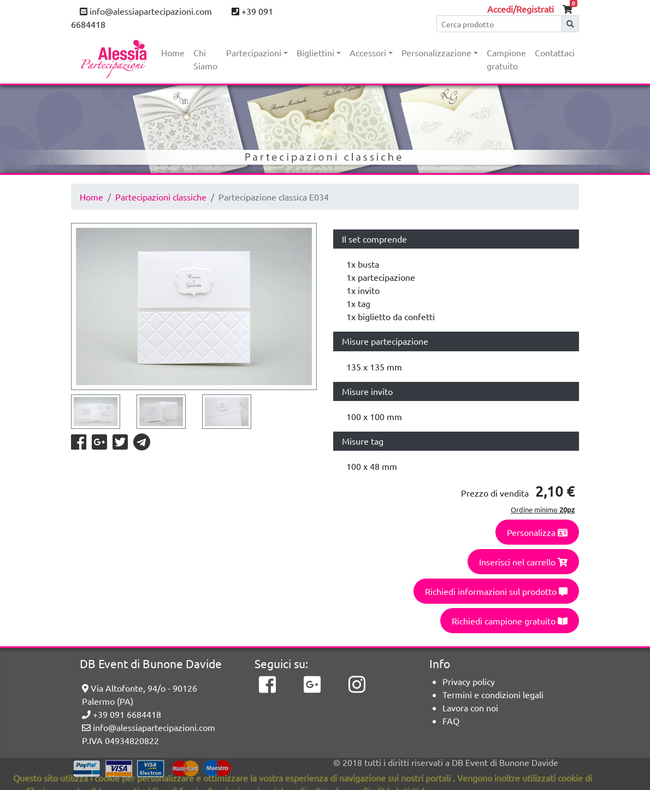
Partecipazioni (253, 52)
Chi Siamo (205, 59)
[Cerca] (499, 23)
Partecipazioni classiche (160, 196)
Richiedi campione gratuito (510, 620)
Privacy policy (468, 681)
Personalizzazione (436, 52)
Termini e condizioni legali (492, 694)
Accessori (368, 52)
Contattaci (555, 52)
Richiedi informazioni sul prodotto (496, 591)
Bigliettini (315, 52)
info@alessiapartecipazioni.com (146, 10)
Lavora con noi (470, 707)
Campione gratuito (506, 59)
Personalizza (537, 532)
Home (173, 52)
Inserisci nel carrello (523, 561)
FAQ (450, 720)
